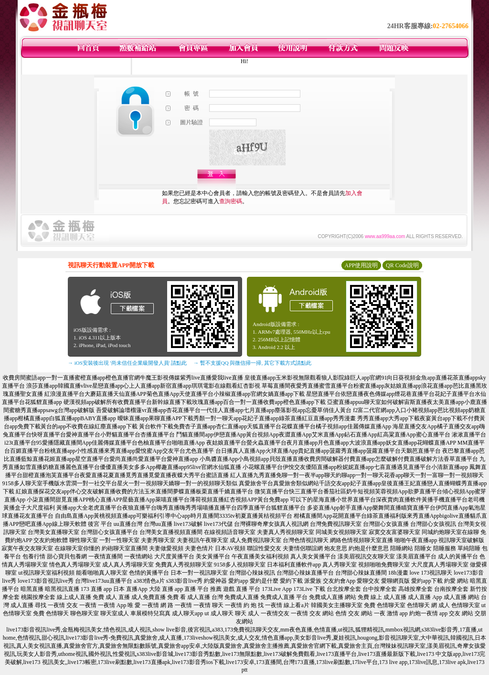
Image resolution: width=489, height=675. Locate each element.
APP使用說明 (361, 265)
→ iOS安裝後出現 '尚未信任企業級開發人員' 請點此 (127, 363)
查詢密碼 (230, 201)
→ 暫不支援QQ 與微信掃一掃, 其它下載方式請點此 (252, 363)
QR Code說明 (402, 265)
